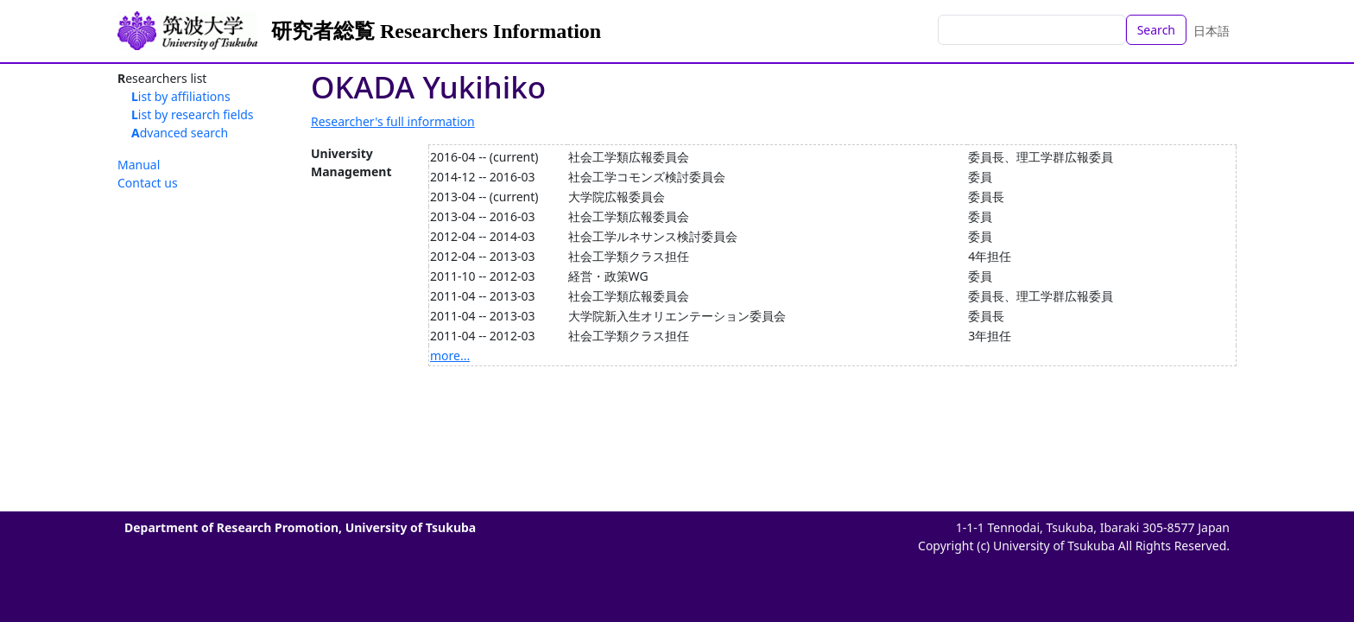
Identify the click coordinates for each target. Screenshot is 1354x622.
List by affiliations (181, 96)
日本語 (1211, 30)
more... (450, 355)
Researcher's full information (393, 121)
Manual (138, 164)
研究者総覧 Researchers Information (436, 31)
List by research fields (192, 114)
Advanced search (179, 132)
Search (1156, 30)
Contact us (147, 183)
